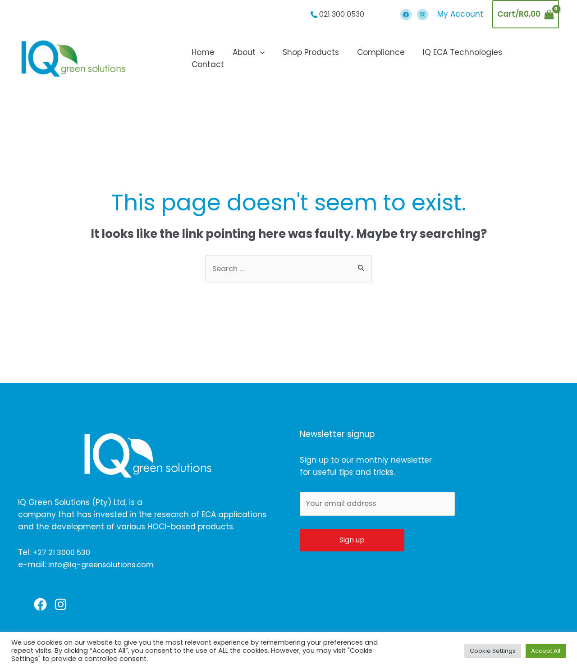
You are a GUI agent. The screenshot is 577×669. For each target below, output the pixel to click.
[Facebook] (406, 14)
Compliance (385, 58)
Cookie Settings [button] (493, 650)
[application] (269, 59)
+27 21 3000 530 (64, 552)
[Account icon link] (460, 14)
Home (215, 58)
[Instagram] (422, 14)
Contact (535, 58)
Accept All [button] (545, 650)
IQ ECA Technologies (464, 58)
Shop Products (317, 58)
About (258, 59)
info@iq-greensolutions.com (104, 565)
